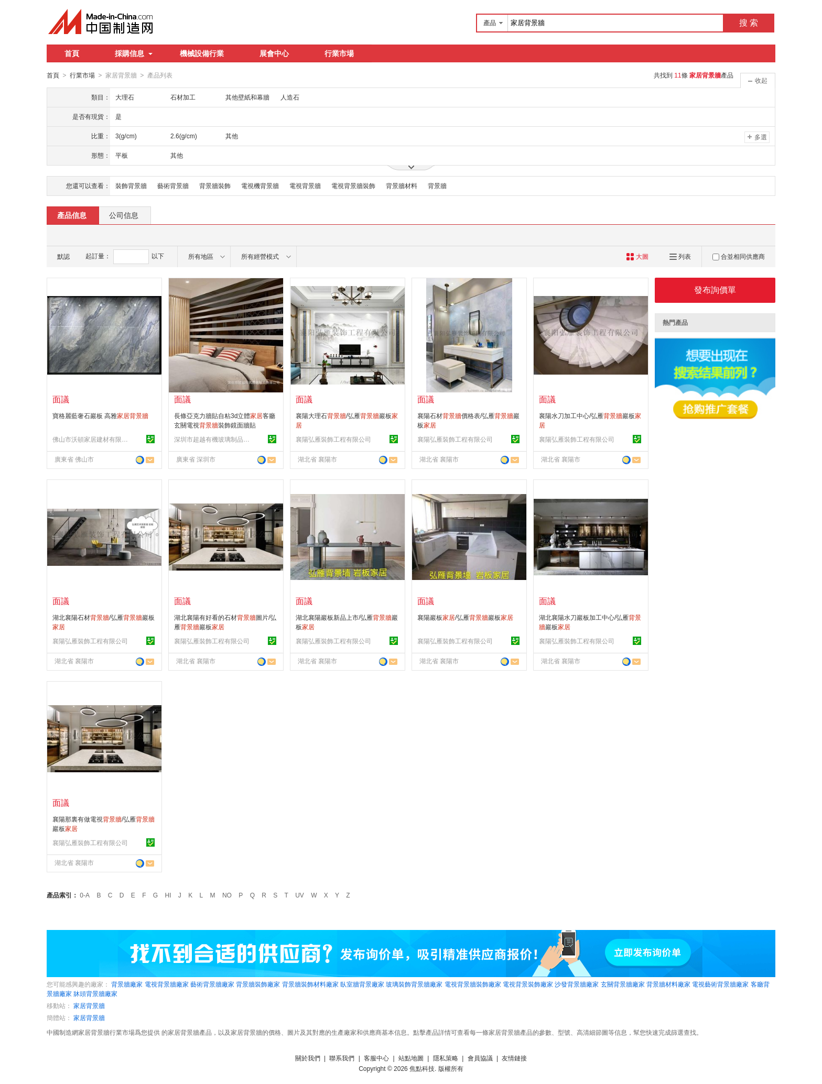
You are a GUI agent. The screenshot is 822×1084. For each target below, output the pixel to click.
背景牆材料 (401, 185)
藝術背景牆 (173, 185)
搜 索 (748, 22)
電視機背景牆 (260, 185)
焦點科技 (422, 1068)
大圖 (637, 256)
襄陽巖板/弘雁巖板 (465, 617)
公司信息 (123, 215)
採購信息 (134, 53)
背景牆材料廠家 (668, 984)
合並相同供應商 (738, 256)
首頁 (71, 53)
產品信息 (71, 215)
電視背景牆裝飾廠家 (473, 984)
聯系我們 (341, 1057)
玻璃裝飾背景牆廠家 (414, 984)
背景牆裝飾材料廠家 (310, 984)
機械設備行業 (202, 53)
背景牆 (437, 185)
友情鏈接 (514, 1057)
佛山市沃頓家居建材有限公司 (91, 439)
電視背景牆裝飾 (353, 185)
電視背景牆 (305, 185)
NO (227, 895)
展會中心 (274, 53)
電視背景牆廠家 (167, 984)
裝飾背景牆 (131, 185)
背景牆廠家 (127, 984)
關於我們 (307, 1057)
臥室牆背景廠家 (362, 984)
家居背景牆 (89, 1005)
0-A (85, 895)
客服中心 (376, 1057)
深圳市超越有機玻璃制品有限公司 (213, 439)
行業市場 (339, 53)
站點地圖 (411, 1057)
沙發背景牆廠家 (577, 984)
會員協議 (480, 1057)
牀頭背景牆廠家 (95, 993)
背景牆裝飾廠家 (258, 984)
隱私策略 (445, 1057)
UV (299, 895)
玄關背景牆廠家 (623, 984)
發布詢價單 (715, 289)
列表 (680, 256)
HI (168, 895)
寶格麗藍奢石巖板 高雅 (100, 415)
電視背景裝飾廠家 (528, 984)
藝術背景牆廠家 (212, 984)
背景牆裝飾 (215, 185)
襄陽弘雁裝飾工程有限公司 (333, 439)
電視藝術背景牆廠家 (720, 984)
